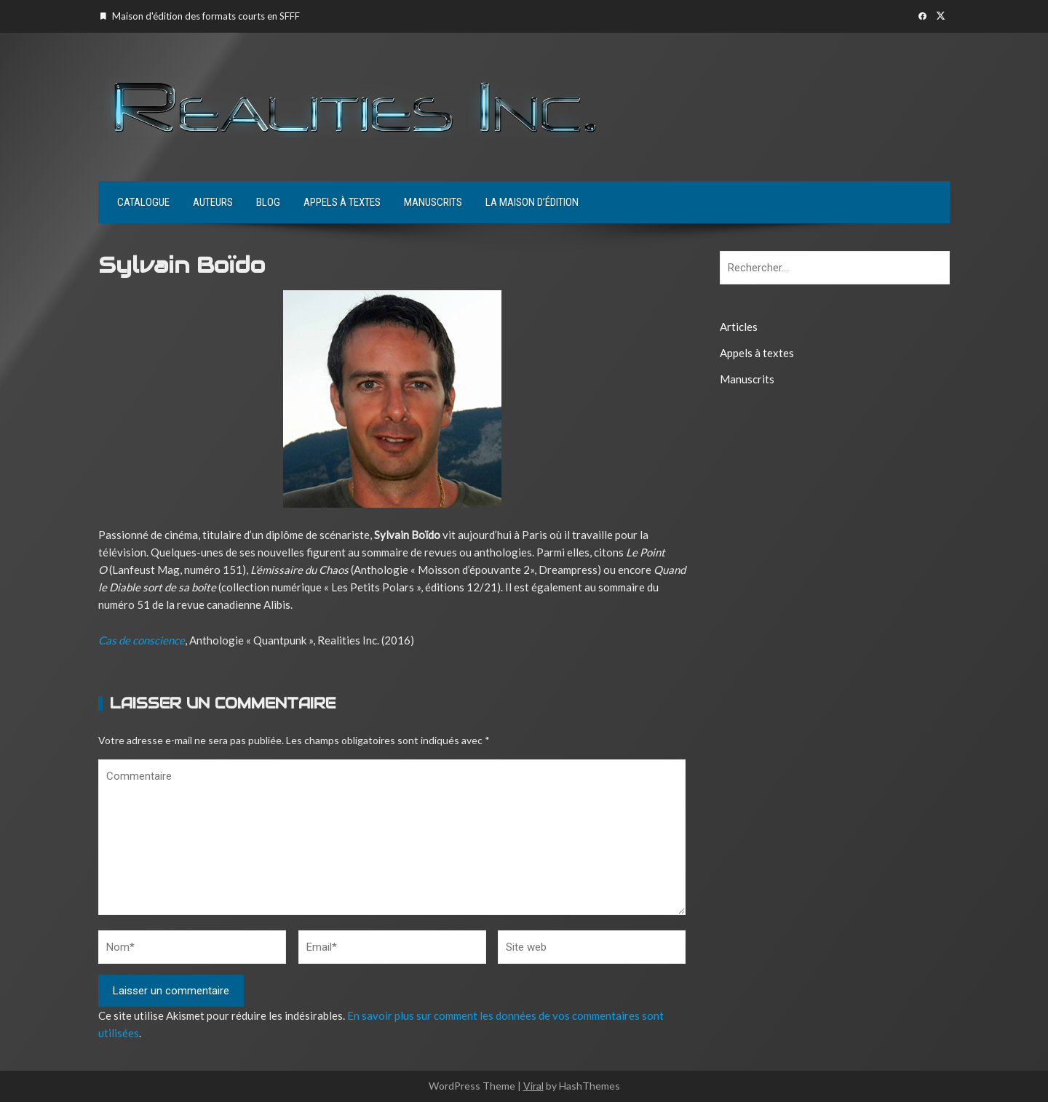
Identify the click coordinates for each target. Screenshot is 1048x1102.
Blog (268, 202)
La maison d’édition (532, 202)
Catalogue (143, 202)
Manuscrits (433, 202)
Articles (739, 326)
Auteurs (213, 202)
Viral (533, 1085)
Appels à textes (342, 202)
